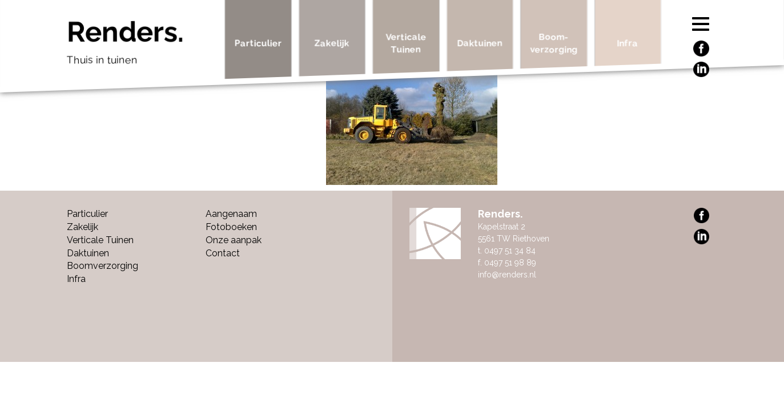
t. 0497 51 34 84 (507, 250)
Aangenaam (231, 213)
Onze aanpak (234, 240)
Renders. (142, 46)
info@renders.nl (507, 274)
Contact (223, 253)
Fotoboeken (231, 226)
